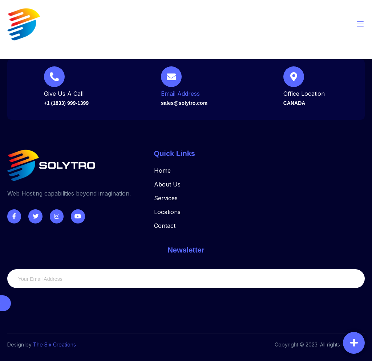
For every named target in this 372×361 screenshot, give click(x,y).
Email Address (180, 93)
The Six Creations (54, 344)
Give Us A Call (64, 93)
